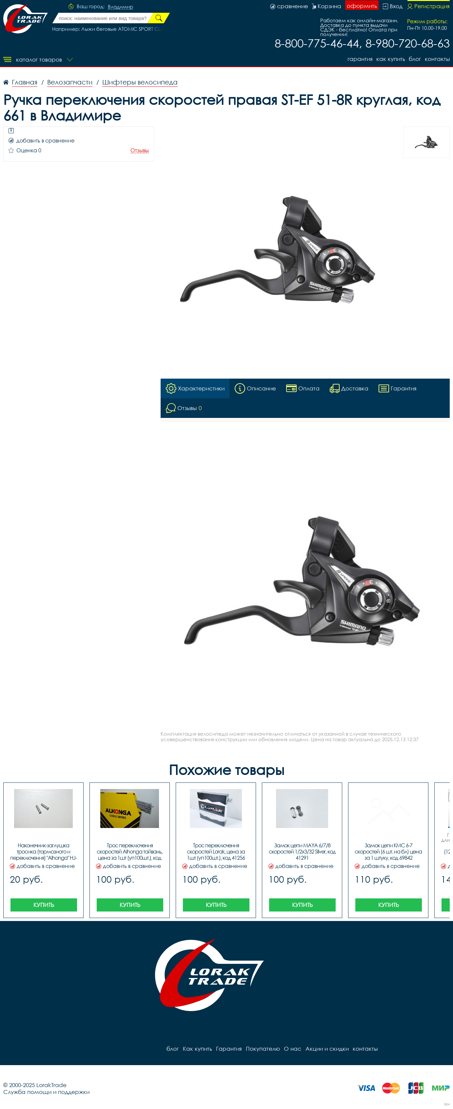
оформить (362, 5)
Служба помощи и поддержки (46, 1091)
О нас (292, 1048)
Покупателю (263, 1048)
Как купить (390, 58)
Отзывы (139, 150)
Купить (43, 904)
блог (415, 58)
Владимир (120, 6)
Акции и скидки (326, 1048)
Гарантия (359, 58)
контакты (437, 58)
